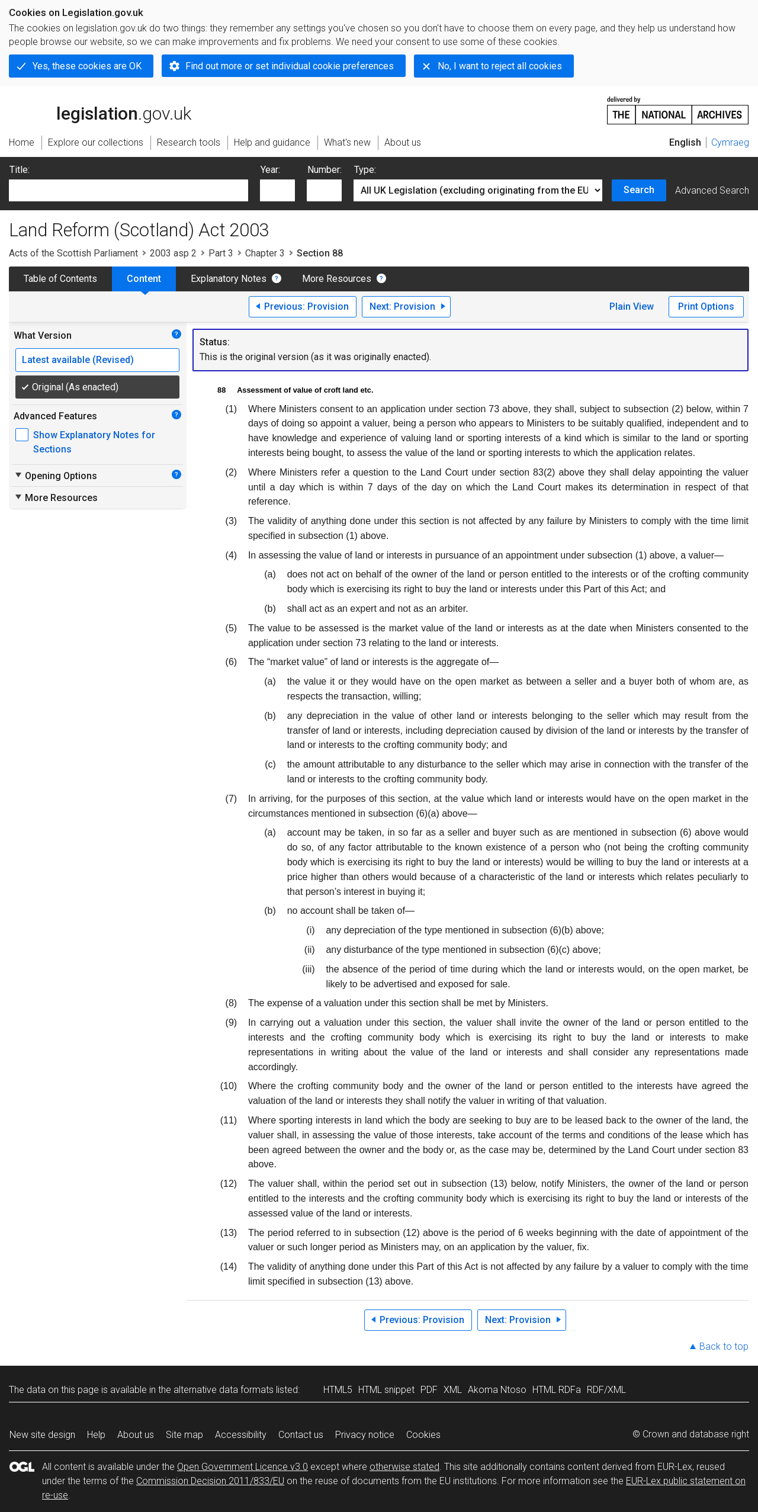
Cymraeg (730, 142)
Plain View (631, 306)
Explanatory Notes (228, 278)
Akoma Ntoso (497, 1389)
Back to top (724, 1346)
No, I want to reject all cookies (500, 66)
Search (639, 189)
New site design (42, 1434)
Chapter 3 (265, 253)
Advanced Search (712, 190)
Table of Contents (60, 278)
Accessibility (240, 1434)
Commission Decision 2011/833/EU (210, 1481)
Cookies (423, 1434)
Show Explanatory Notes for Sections (94, 442)
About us (135, 1434)
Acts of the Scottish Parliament (73, 253)
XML (453, 1389)
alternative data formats (224, 1389)
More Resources (336, 278)
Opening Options (55, 475)
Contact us (300, 1434)
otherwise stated (404, 1466)
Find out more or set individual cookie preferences (289, 66)
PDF (429, 1389)
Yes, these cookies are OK (87, 66)
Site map (184, 1434)
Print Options (706, 306)
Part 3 (220, 253)
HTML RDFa (556, 1389)
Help (96, 1434)
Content (144, 278)
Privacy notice (364, 1434)
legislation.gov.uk (100, 110)
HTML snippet (386, 1389)
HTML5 (337, 1389)
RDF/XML (606, 1389)
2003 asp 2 (173, 253)
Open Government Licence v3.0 (242, 1466)
